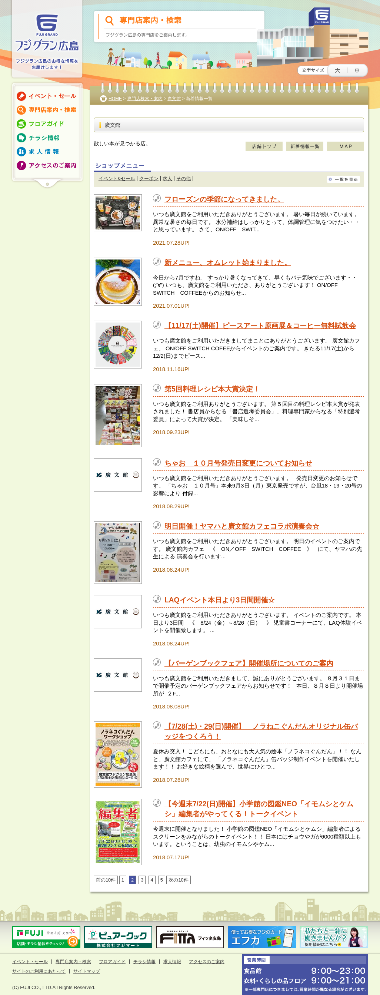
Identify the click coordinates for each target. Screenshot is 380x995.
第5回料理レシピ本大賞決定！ (212, 389)
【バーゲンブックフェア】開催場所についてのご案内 (248, 663)
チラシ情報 (144, 961)
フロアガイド (112, 961)
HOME (115, 98)
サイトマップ (86, 971)
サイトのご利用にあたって (39, 971)
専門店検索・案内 (145, 98)
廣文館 (174, 98)
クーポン (149, 178)
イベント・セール (30, 961)
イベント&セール (117, 178)
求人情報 (172, 961)
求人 (167, 178)
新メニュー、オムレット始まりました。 (227, 263)
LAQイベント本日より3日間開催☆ (219, 600)
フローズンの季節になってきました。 (224, 199)
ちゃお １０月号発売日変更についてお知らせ (238, 463)
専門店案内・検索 (73, 961)
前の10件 (106, 880)
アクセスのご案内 (206, 961)
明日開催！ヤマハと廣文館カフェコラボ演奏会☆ (241, 526)
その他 (183, 178)
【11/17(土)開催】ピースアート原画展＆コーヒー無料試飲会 (260, 326)
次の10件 (178, 880)
